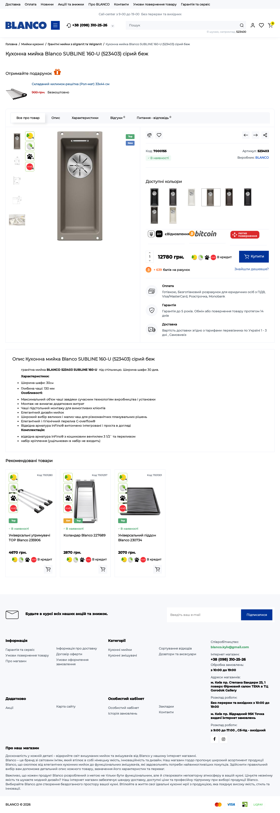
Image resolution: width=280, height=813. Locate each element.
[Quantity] (150, 256)
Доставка (12, 4)
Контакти (121, 4)
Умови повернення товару (155, 4)
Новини (47, 4)
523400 (241, 31)
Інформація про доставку (76, 648)
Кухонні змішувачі (122, 655)
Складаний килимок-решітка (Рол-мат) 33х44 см (70, 84)
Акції (9, 708)
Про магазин (15, 661)
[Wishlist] (159, 135)
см (51, 383)
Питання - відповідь (154, 118)
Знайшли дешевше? (251, 269)
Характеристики (85, 118)
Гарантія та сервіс (195, 4)
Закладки (166, 706)
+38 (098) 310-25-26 (86, 25)
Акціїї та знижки (71, 4)
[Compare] (149, 135)
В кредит (212, 257)
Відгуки (117, 118)
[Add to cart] (48, 569)
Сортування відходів (175, 648)
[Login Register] (252, 25)
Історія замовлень (122, 713)
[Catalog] (55, 25)
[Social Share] (265, 135)
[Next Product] (255, 135)
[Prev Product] (246, 135)
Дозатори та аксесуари (177, 654)
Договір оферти (69, 654)
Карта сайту (65, 706)
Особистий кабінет (123, 708)
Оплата (30, 4)
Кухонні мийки (120, 650)
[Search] (241, 25)
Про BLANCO (99, 4)
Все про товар (28, 118)
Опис (55, 118)
